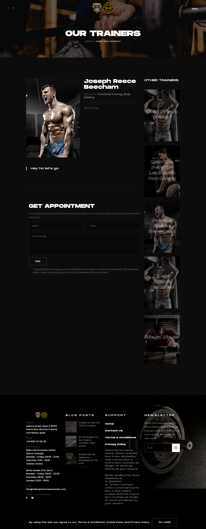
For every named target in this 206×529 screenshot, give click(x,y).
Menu (195, 8)
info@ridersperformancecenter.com (46, 489)
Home (109, 424)
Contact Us (114, 431)
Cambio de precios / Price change (89, 424)
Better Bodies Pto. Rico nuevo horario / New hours (89, 442)
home (88, 41)
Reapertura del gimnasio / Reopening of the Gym (88, 459)
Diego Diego (162, 337)
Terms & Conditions (120, 437)
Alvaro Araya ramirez (162, 282)
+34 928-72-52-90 (36, 441)
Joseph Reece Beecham (162, 226)
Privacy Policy (115, 444)
